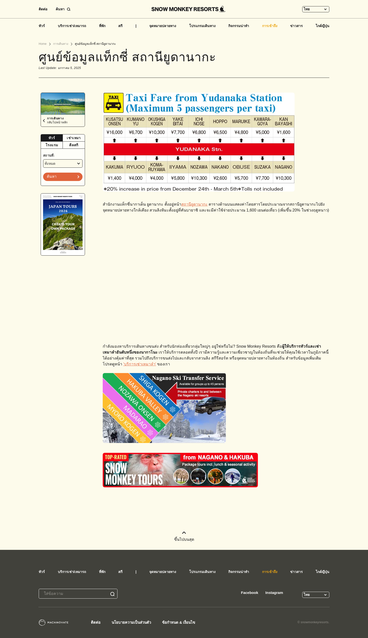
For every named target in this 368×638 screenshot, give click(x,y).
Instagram (274, 592)
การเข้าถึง (269, 26)
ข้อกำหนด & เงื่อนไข (178, 622)
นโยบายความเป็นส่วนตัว (131, 622)
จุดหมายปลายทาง (162, 26)
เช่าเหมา (74, 138)
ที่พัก (102, 26)
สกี (120, 26)
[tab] (52, 138)
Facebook (249, 592)
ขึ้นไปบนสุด (184, 536)
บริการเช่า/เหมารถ (72, 26)
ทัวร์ (42, 26)
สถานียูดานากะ (194, 204)
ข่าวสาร (296, 26)
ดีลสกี (73, 145)
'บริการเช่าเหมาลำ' (139, 364)
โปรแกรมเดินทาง (202, 26)
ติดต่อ (43, 9)
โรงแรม (52, 145)
